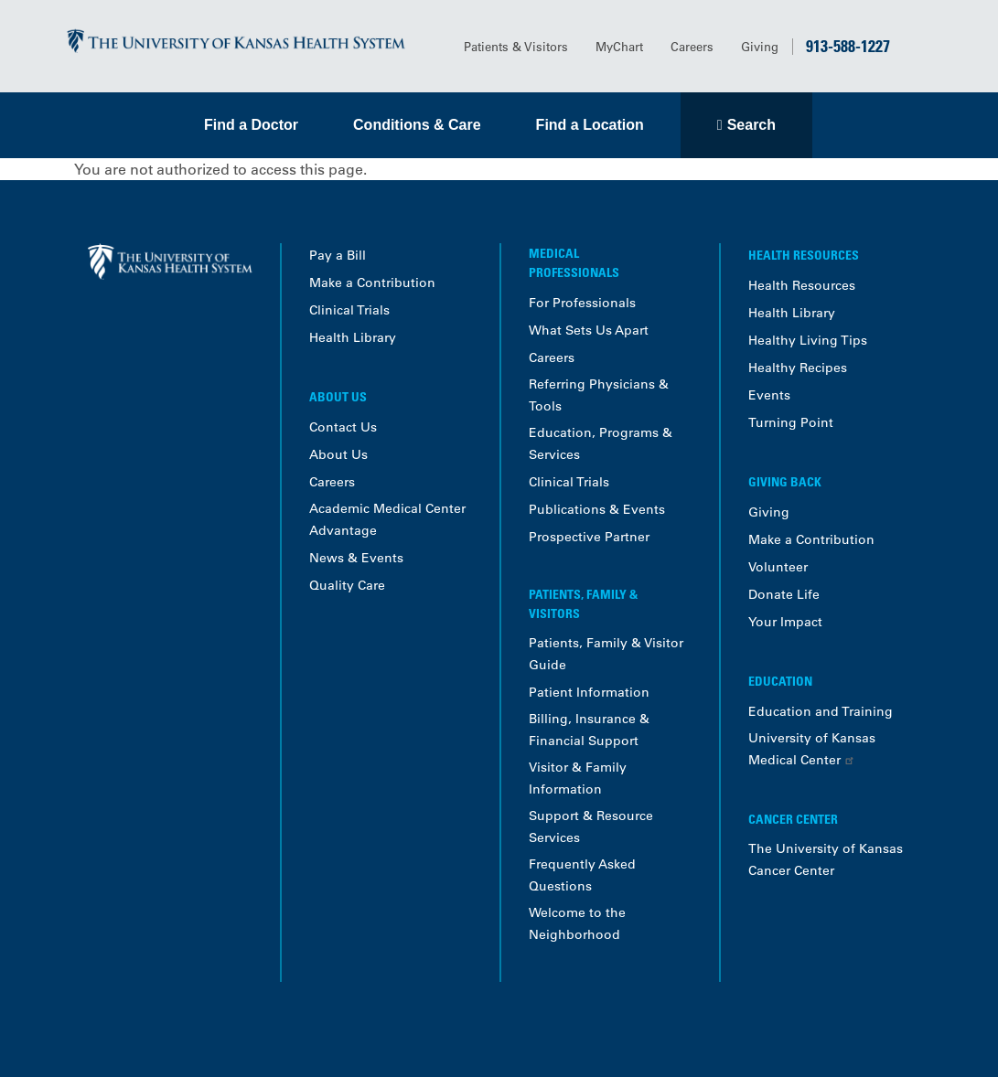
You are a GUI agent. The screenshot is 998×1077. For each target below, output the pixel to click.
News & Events (356, 557)
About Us (338, 454)
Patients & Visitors (516, 46)
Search (751, 125)
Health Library (352, 337)
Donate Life (784, 594)
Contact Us (343, 427)
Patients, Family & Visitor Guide (606, 653)
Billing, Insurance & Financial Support (589, 729)
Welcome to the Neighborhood (577, 923)
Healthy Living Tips (807, 340)
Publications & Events (597, 509)
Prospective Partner (589, 536)
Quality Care (347, 585)
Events (769, 395)
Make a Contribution (372, 282)
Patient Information (589, 692)
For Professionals (582, 302)
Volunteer (778, 567)
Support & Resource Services (591, 826)
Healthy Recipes (797, 367)
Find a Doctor (251, 125)
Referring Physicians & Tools (599, 395)
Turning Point (790, 422)
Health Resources (801, 285)
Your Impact (785, 621)
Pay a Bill (337, 255)
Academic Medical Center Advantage (387, 519)
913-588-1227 (848, 46)
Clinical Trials (349, 310)
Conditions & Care (417, 125)
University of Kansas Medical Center (811, 749)
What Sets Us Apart (589, 330)
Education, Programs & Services (600, 443)
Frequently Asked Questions (582, 875)
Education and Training (820, 711)
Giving (759, 46)
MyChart (619, 46)
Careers (692, 46)
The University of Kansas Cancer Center (825, 859)
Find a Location (590, 125)
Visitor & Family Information (578, 778)
